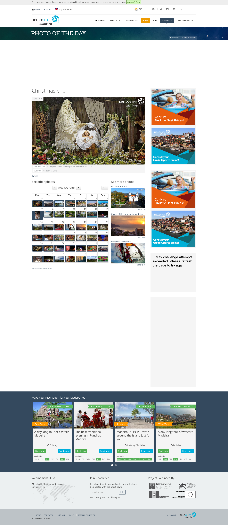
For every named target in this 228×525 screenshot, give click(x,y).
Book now (40, 451)
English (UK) (63, 9)
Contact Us (40, 487)
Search (71, 515)
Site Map (61, 515)
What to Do (115, 20)
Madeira (100, 20)
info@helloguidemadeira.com (49, 484)
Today (105, 188)
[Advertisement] (114, 61)
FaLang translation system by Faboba (41, 268)
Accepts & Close (133, 2)
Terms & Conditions (87, 515)
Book (145, 20)
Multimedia (167, 20)
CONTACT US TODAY (42, 9)
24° (138, 9)
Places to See (131, 20)
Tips (155, 20)
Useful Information (185, 20)
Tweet (35, 176)
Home (38, 515)
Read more (64, 451)
